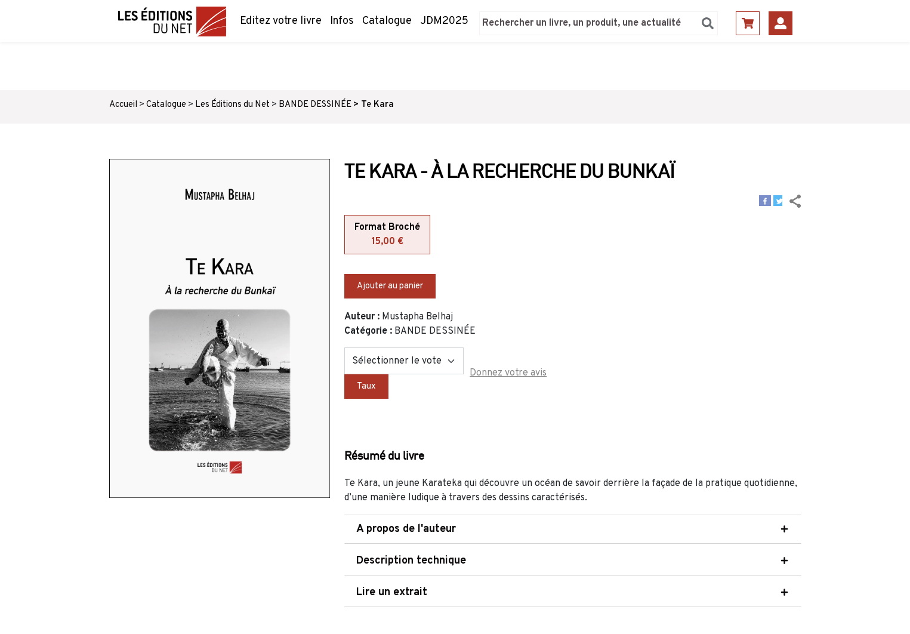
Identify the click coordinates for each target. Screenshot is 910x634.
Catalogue (387, 21)
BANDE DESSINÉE (315, 104)
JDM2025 (444, 21)
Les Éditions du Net (232, 104)
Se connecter (780, 23)
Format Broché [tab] (387, 235)
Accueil (123, 104)
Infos (342, 21)
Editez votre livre (281, 21)
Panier (748, 23)
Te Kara (377, 104)
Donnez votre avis (508, 373)
